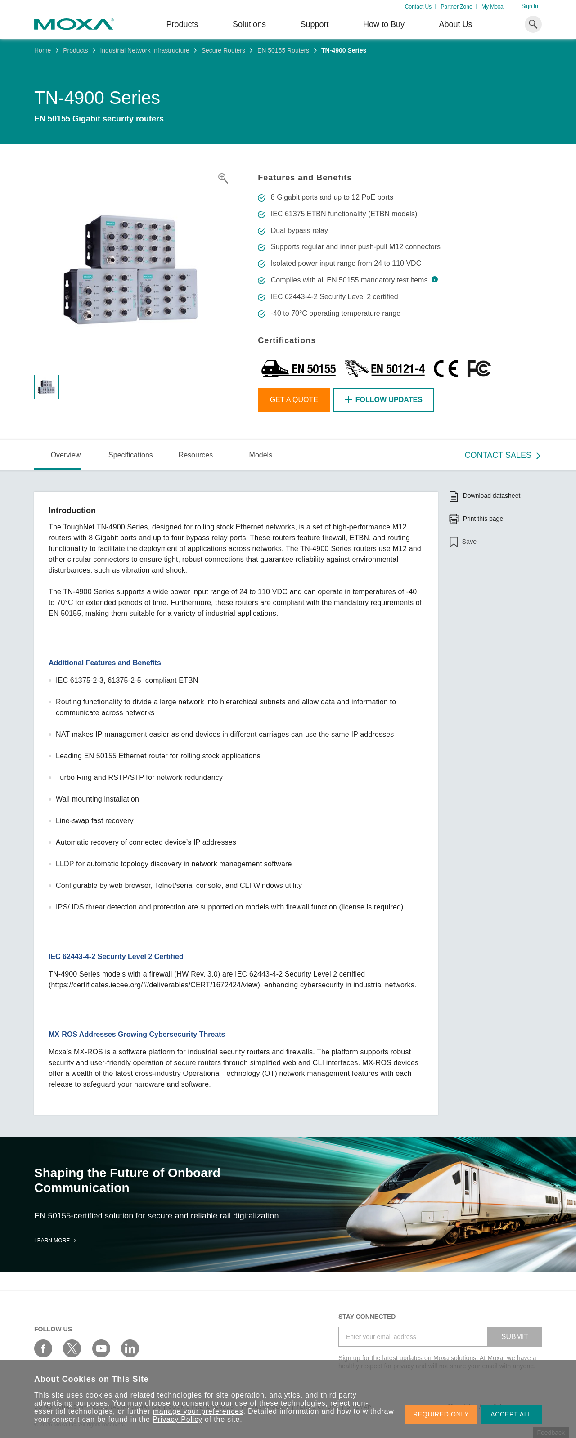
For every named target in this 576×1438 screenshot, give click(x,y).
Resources (196, 455)
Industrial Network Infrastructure (144, 50)
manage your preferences (198, 1411)
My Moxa (493, 6)
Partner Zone (456, 6)
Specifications (130, 455)
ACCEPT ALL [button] (511, 1414)
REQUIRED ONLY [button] (441, 1414)
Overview (66, 455)
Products (75, 50)
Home (42, 50)
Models (261, 455)
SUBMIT (514, 1336)
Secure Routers (223, 50)
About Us (455, 24)
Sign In (530, 6)
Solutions (249, 24)
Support (314, 24)
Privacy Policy (177, 1419)
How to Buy (384, 24)
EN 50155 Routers (283, 50)
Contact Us (418, 6)
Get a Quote (294, 399)
